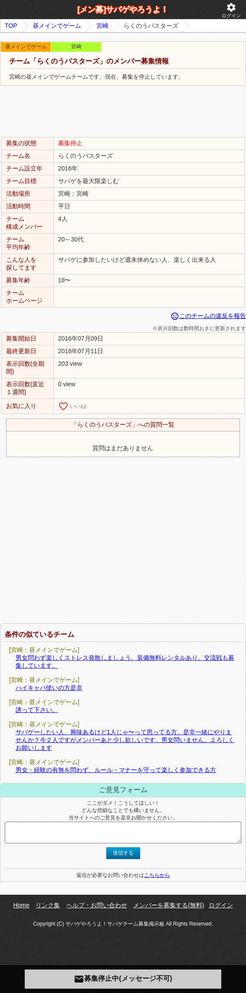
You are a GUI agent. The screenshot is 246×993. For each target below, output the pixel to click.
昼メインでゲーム (57, 25)
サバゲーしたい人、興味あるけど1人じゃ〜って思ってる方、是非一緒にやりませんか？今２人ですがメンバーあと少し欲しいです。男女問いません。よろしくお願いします (125, 740)
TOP (11, 25)
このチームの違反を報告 (208, 315)
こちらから (157, 875)
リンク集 (48, 905)
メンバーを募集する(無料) (168, 905)
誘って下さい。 (37, 709)
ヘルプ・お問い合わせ (96, 905)
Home (21, 905)
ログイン (231, 10)
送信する (123, 853)
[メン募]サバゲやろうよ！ (123, 9)
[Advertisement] (123, 112)
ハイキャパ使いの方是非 (49, 687)
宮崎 (102, 25)
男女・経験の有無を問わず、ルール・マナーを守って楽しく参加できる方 (116, 769)
